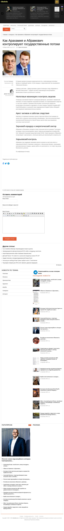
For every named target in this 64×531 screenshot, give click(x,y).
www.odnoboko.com (9, 95)
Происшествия (22, 25)
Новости (4, 2)
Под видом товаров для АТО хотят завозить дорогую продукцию (20, 262)
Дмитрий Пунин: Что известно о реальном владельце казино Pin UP (21, 255)
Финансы (13, 25)
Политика (6, 25)
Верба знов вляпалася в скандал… (49, 376)
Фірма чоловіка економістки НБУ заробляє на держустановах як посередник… (49, 359)
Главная (5, 34)
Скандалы (44, 25)
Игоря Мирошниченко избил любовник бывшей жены (17, 253)
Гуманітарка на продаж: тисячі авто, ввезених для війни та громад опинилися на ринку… (50, 350)
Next (62, 13)
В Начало (58, 265)
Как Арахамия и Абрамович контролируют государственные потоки (34, 34)
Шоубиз (37, 25)
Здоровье (31, 25)
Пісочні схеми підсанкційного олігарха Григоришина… (16, 479)
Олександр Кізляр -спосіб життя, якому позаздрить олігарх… (50, 280)
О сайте (36, 516)
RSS (57, 2)
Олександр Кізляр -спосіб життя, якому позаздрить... (42, 8)
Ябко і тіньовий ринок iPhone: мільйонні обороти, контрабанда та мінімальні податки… (51, 402)
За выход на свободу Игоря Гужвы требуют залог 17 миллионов (20, 260)
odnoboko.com (16, 518)
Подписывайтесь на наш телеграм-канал (47, 272)
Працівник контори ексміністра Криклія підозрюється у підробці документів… (51, 369)
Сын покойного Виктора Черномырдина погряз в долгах (18, 248)
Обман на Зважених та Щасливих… (49, 290)
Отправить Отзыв (9, 239)
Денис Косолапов (23, 47)
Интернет (51, 25)
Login (53, 2)
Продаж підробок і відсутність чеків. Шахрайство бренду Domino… (50, 414)
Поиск (6, 29)
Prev (2, 13)
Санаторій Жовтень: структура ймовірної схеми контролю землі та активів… (49, 319)
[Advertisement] (46, 62)
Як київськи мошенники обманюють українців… (15, 482)
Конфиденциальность (29, 516)
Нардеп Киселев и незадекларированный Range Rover (17, 258)
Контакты (41, 516)
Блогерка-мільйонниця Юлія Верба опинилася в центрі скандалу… (49, 389)
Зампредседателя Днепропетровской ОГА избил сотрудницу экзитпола (22, 251)
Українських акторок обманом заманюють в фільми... (19, 8)
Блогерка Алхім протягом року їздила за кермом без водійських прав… (51, 309)
